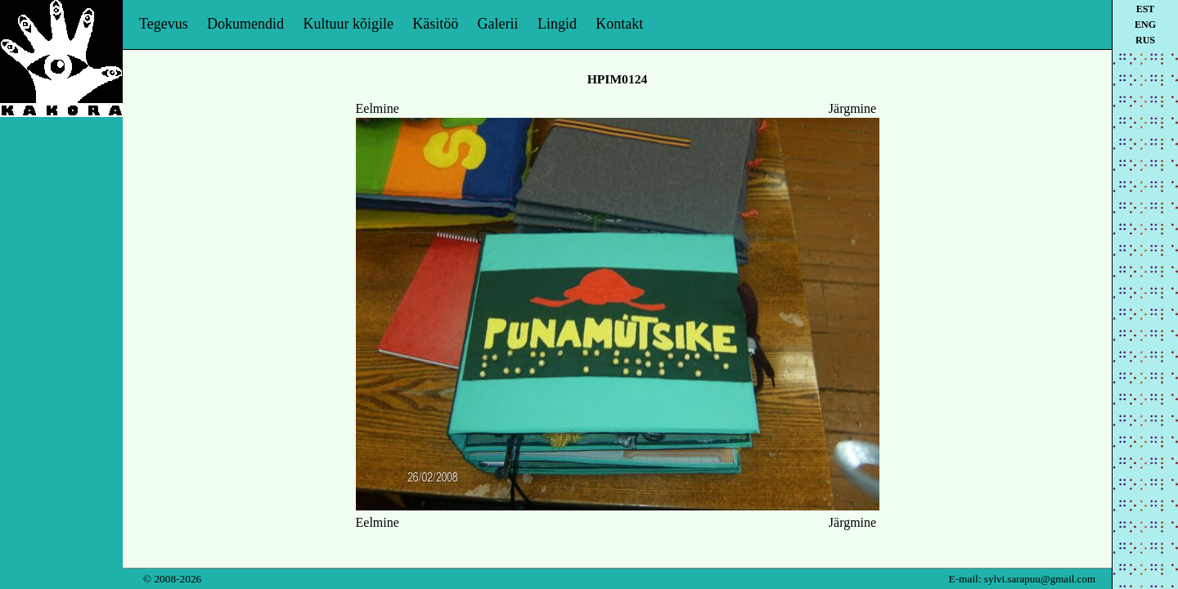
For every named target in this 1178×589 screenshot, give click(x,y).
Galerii (498, 24)
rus (1145, 40)
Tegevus (163, 24)
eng (1145, 24)
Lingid (557, 24)
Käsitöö (435, 24)
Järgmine (852, 108)
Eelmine (377, 108)
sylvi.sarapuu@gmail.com (1039, 579)
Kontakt (619, 24)
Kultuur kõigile (348, 24)
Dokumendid (245, 24)
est (1145, 9)
